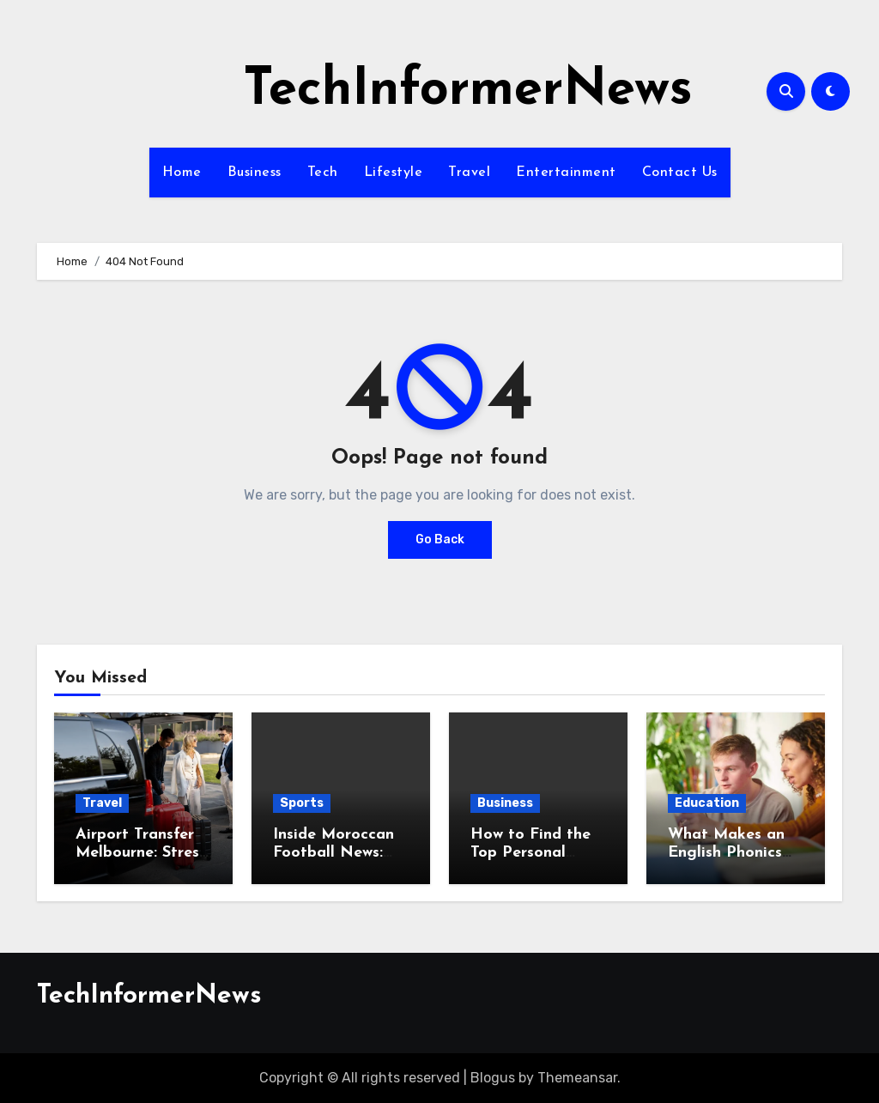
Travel (469, 172)
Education (707, 803)
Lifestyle (393, 172)
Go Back (439, 539)
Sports (302, 803)
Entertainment (566, 172)
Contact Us (680, 172)
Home (182, 172)
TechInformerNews (468, 91)
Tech (322, 172)
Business (254, 172)
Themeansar (577, 1078)
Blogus (492, 1078)
